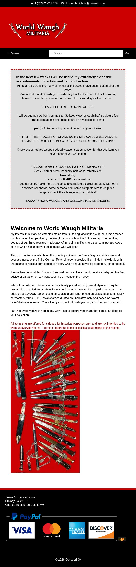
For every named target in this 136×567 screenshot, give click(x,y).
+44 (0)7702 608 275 (44, 3)
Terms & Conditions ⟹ (20, 497)
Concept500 (73, 559)
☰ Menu (13, 53)
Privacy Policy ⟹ (16, 501)
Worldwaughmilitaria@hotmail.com (83, 3)
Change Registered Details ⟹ (24, 504)
